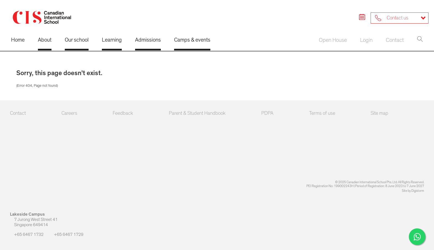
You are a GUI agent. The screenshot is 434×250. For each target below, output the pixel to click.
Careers (69, 113)
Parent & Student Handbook (197, 113)
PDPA (267, 113)
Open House (333, 40)
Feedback (123, 113)
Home (18, 40)
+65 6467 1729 (66, 234)
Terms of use (322, 113)
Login (366, 40)
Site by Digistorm (413, 190)
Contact (395, 40)
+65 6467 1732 (27, 234)
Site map (379, 113)
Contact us (391, 18)
